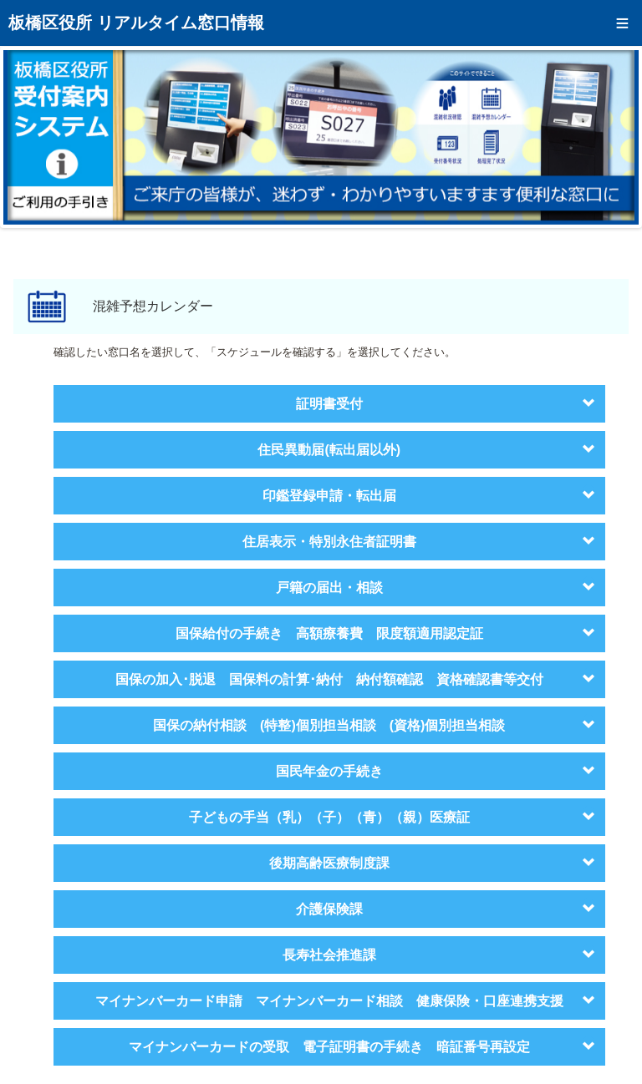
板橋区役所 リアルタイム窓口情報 (136, 22)
